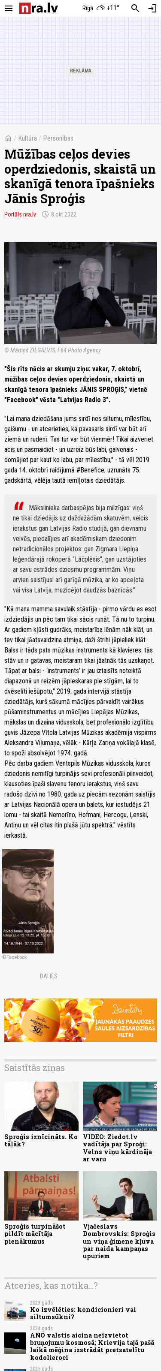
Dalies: (49, 976)
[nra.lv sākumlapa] (38, 8)
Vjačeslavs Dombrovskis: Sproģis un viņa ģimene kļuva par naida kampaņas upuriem (119, 1241)
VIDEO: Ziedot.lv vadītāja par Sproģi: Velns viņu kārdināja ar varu (117, 1148)
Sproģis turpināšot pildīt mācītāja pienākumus (35, 1233)
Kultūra (27, 138)
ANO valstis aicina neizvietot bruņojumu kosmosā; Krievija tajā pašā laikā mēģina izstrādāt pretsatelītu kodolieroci (92, 1346)
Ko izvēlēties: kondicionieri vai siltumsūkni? (83, 1313)
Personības (58, 138)
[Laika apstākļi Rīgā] (101, 8)
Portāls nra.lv (20, 214)
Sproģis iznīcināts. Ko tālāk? (41, 1140)
